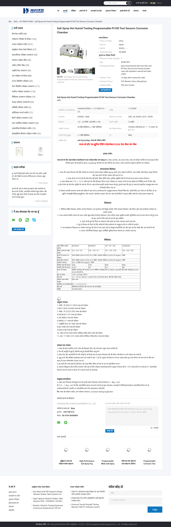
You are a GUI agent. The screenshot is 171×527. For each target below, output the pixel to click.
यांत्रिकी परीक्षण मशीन (20, 107)
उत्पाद (15, 22)
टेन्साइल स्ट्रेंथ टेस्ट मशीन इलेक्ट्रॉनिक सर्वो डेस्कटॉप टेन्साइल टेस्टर (87, 499)
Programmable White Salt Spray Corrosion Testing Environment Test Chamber (108, 462)
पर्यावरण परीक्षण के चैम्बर (21, 39)
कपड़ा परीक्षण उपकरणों (21, 102)
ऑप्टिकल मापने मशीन (20, 112)
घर (58, 11)
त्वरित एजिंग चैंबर (18, 65)
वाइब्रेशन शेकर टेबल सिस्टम (22, 49)
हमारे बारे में (83, 11)
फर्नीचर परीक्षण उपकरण (21, 91)
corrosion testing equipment (101, 392)
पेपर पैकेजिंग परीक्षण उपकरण (23, 86)
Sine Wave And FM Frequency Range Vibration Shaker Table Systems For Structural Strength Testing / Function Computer (48, 493)
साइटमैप (11, 510)
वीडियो (73, 11)
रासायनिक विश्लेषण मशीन (21, 128)
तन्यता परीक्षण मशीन (19, 44)
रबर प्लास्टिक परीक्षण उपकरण (23, 123)
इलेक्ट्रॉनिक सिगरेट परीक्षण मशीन (24, 133)
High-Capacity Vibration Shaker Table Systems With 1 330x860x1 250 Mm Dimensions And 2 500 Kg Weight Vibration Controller (48, 500)
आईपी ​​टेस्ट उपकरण (19, 70)
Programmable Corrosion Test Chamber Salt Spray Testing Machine (149, 462)
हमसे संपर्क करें (125, 11)
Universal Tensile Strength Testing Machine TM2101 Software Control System (85, 506)
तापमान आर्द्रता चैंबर (19, 60)
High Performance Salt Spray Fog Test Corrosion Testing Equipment (86, 462)
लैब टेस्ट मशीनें (17, 34)
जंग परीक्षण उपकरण (82, 392)
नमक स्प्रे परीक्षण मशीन (67, 392)
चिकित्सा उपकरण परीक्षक (21, 97)
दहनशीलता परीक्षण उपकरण (22, 55)
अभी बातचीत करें (141, 3)
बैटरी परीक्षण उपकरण (20, 118)
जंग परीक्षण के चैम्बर (26, 22)
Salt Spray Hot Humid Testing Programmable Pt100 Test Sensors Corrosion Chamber (75, 79)
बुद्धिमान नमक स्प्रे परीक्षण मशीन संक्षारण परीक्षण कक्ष (66, 462)
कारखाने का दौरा (96, 11)
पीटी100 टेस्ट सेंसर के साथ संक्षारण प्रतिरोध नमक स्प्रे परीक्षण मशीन (128, 462)
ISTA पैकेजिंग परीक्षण (20, 81)
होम (10, 22)
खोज (128, 3)
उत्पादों (65, 11)
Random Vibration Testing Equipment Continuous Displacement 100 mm (48, 506)
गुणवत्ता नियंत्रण (111, 11)
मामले (144, 11)
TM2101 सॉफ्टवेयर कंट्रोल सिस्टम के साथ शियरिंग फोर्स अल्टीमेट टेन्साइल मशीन (88, 493)
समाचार (136, 11)
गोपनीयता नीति (41, 524)
